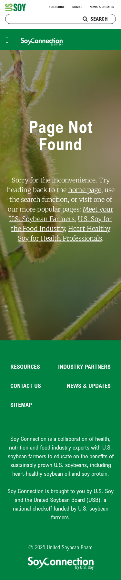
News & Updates (102, 7)
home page (84, 189)
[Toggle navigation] (8, 39)
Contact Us (25, 385)
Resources (25, 366)
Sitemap (21, 404)
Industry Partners (84, 366)
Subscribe (57, 7)
